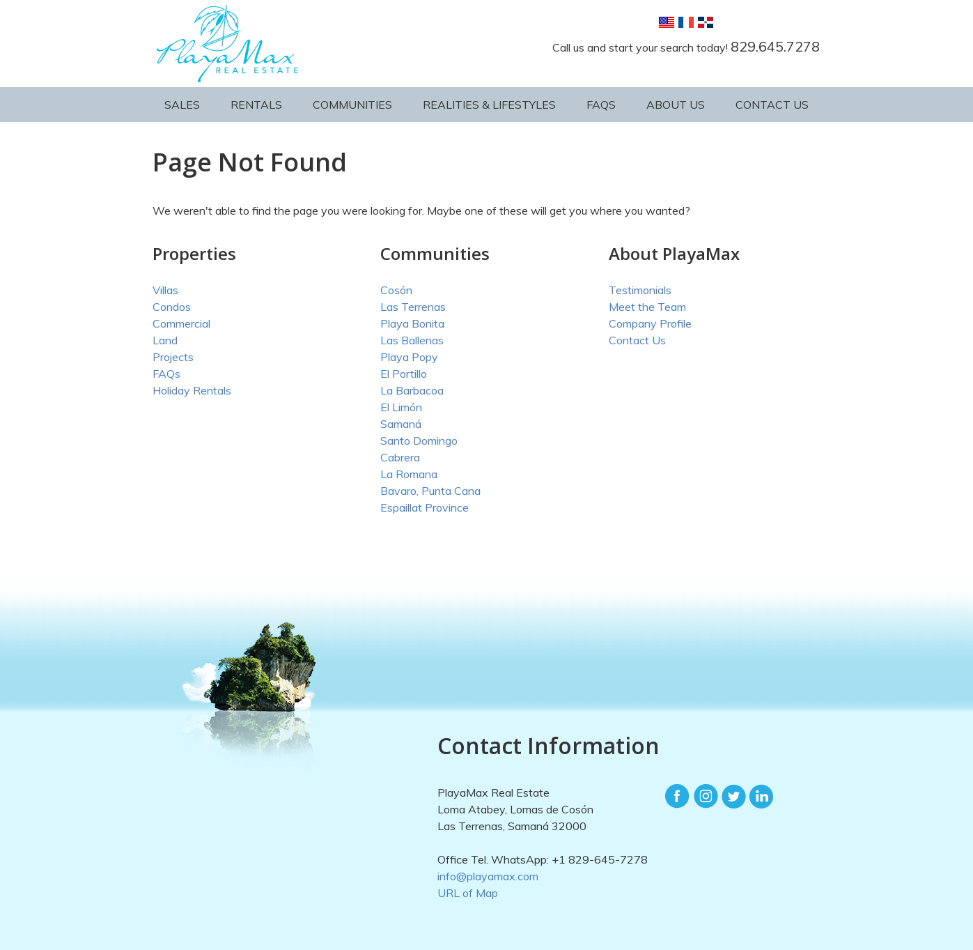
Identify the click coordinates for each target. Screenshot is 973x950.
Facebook (677, 796)
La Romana (408, 474)
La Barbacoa (412, 390)
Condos (172, 307)
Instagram (705, 796)
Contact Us (772, 105)
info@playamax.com (487, 876)
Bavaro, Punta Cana (430, 491)
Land (165, 340)
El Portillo (403, 374)
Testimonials (640, 290)
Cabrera (400, 457)
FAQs (601, 105)
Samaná (400, 424)
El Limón (401, 407)
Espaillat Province (424, 507)
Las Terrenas (413, 307)
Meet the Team (647, 307)
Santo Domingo (419, 440)
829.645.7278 (775, 46)
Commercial (181, 323)
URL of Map (467, 893)
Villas (165, 290)
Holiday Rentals (192, 390)
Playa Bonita (412, 323)
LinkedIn (761, 796)
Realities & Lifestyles (489, 105)
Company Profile (650, 323)
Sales (182, 105)
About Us (675, 105)
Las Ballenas (412, 340)
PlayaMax (230, 43)
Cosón (396, 290)
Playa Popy (409, 357)
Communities (352, 105)
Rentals (256, 105)
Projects (173, 357)
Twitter (733, 796)
